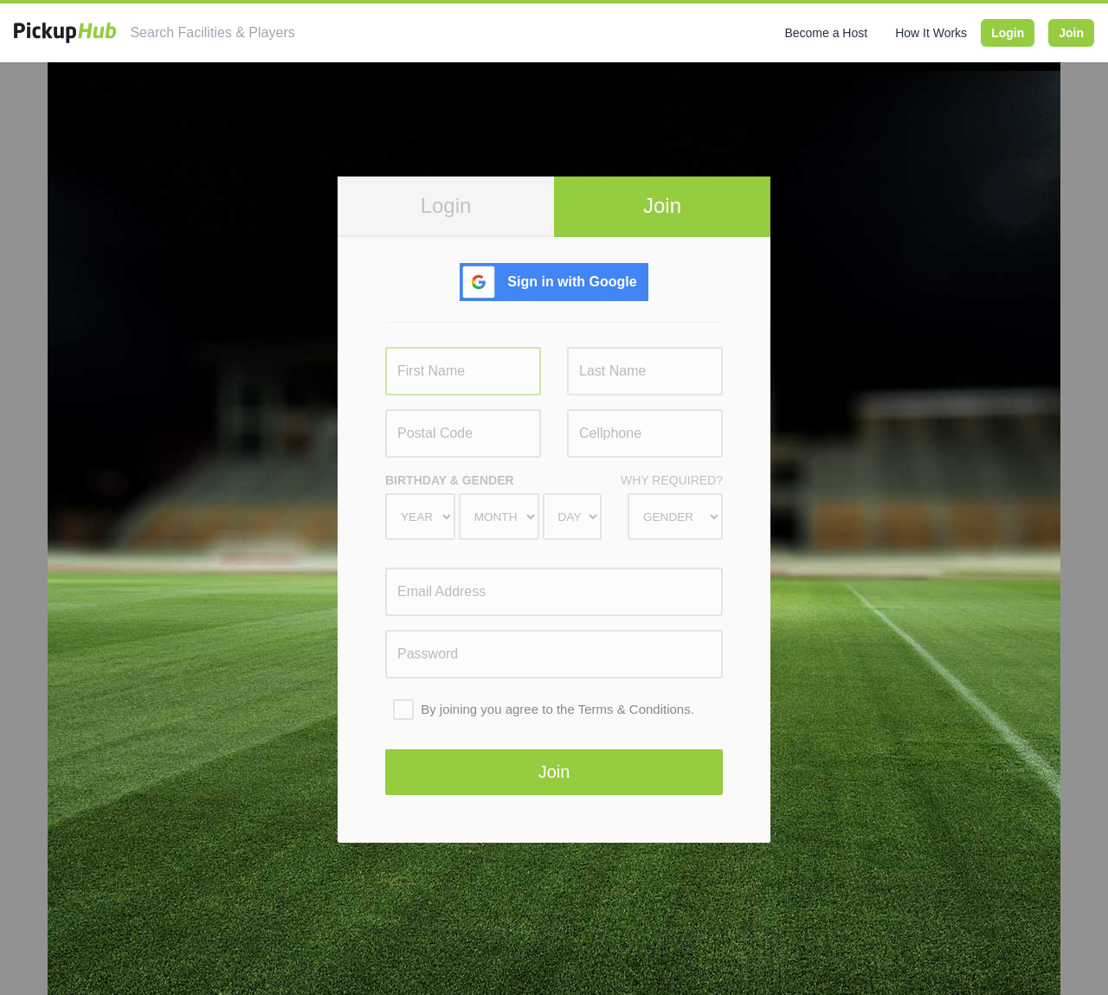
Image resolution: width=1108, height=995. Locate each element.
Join (1071, 33)
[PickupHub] (65, 32)
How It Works (931, 33)
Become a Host (825, 33)
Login (1007, 33)
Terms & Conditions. (636, 709)
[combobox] (283, 32)
